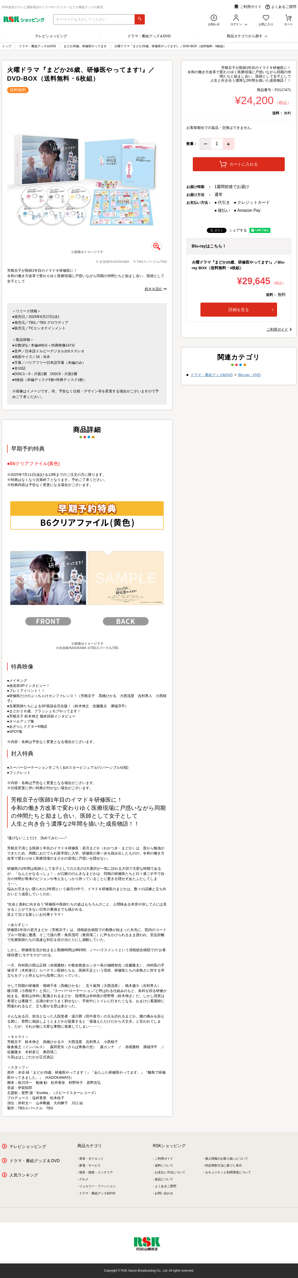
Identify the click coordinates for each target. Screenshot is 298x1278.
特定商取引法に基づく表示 (223, 1165)
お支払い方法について (170, 1172)
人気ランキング (23, 1175)
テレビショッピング (51, 36)
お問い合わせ (164, 1193)
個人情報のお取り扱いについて (226, 1158)
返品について (164, 1179)
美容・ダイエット (91, 1158)
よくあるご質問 (280, 6)
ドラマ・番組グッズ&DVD (211, 375)
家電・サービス (90, 1165)
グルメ (83, 1179)
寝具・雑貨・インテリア (96, 1172)
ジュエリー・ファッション (97, 1186)
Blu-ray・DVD (249, 375)
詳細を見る (251, 309)
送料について (164, 1165)
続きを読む (154, 289)
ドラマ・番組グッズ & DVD (34, 1161)
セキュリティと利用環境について (228, 1172)
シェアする (238, 230)
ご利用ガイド (247, 6)
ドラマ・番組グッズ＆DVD (149, 36)
